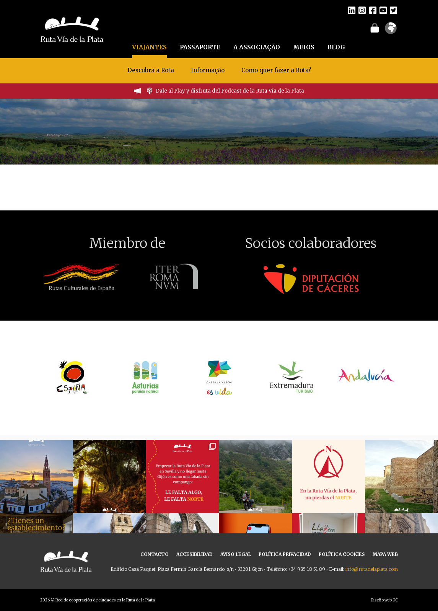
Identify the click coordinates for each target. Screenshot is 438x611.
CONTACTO (154, 554)
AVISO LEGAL (235, 554)
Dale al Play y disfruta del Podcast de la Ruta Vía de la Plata (230, 91)
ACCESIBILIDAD (194, 554)
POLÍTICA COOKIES (342, 554)
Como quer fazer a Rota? (276, 70)
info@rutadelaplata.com (371, 569)
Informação (208, 70)
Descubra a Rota (150, 70)
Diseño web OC (384, 600)
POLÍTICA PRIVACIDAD (285, 554)
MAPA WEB (385, 554)
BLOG (336, 47)
